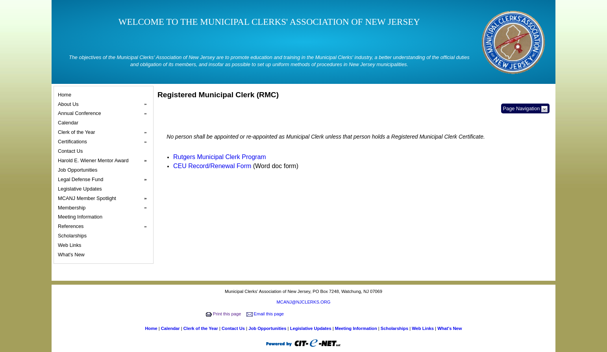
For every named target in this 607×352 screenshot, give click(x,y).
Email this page (265, 313)
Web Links (70, 245)
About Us (104, 104)
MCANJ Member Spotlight (104, 198)
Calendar (69, 123)
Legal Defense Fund (104, 179)
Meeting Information (81, 217)
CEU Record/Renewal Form (212, 166)
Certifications (104, 141)
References (104, 226)
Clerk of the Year (104, 132)
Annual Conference (104, 113)
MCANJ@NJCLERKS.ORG (304, 302)
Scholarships (73, 236)
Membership (104, 207)
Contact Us (71, 151)
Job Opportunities (78, 170)
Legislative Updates (81, 189)
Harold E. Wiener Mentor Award (104, 160)
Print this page (224, 313)
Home (65, 95)
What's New (72, 255)
